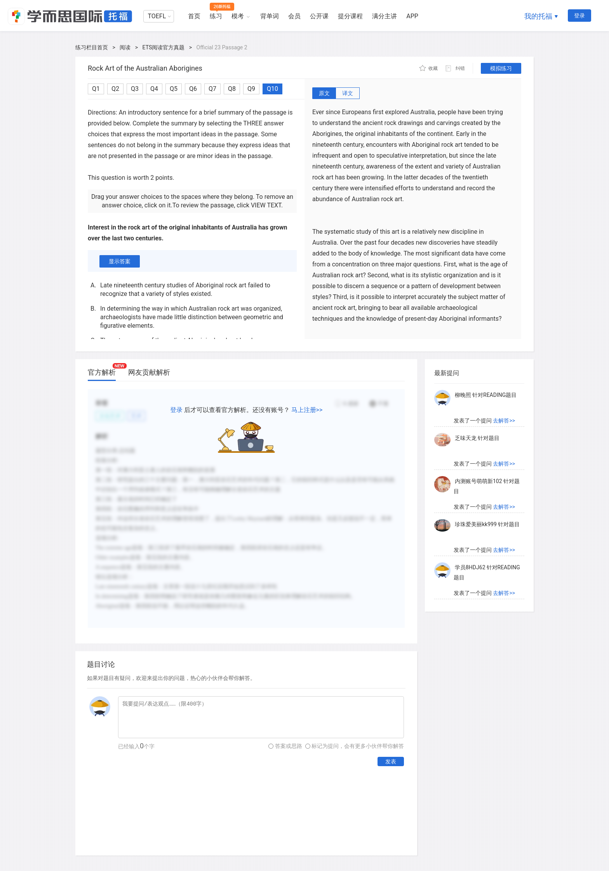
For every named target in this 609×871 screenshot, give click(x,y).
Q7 (212, 88)
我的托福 (538, 16)
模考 (237, 16)
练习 (216, 16)
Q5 (173, 88)
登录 (579, 15)
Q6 (193, 88)
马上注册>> (307, 410)
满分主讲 (384, 16)
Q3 (135, 88)
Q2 (115, 88)
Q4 (154, 88)
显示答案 (119, 261)
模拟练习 (501, 68)
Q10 (272, 88)
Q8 (232, 88)
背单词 (269, 16)
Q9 (251, 88)
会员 (294, 16)
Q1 (96, 88)
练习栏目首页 (91, 47)
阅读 (125, 47)
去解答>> (504, 420)
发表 (390, 761)
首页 (194, 16)
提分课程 (350, 16)
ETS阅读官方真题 (164, 47)
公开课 (319, 16)
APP (412, 16)
